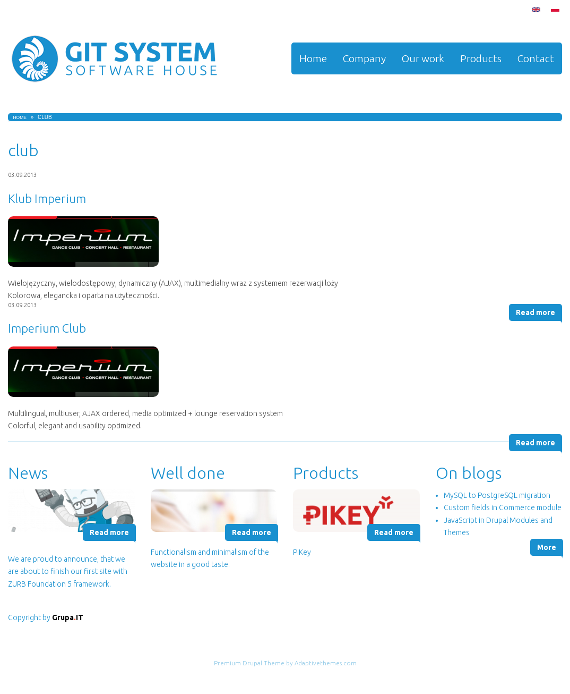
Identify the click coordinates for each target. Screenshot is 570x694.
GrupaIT (67, 617)
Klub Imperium (47, 198)
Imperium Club (47, 328)
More (546, 547)
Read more (535, 312)
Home (313, 58)
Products (481, 58)
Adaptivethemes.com (326, 662)
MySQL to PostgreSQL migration (497, 495)
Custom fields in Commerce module (503, 507)
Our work (423, 58)
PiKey (302, 552)
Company (364, 58)
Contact (535, 58)
